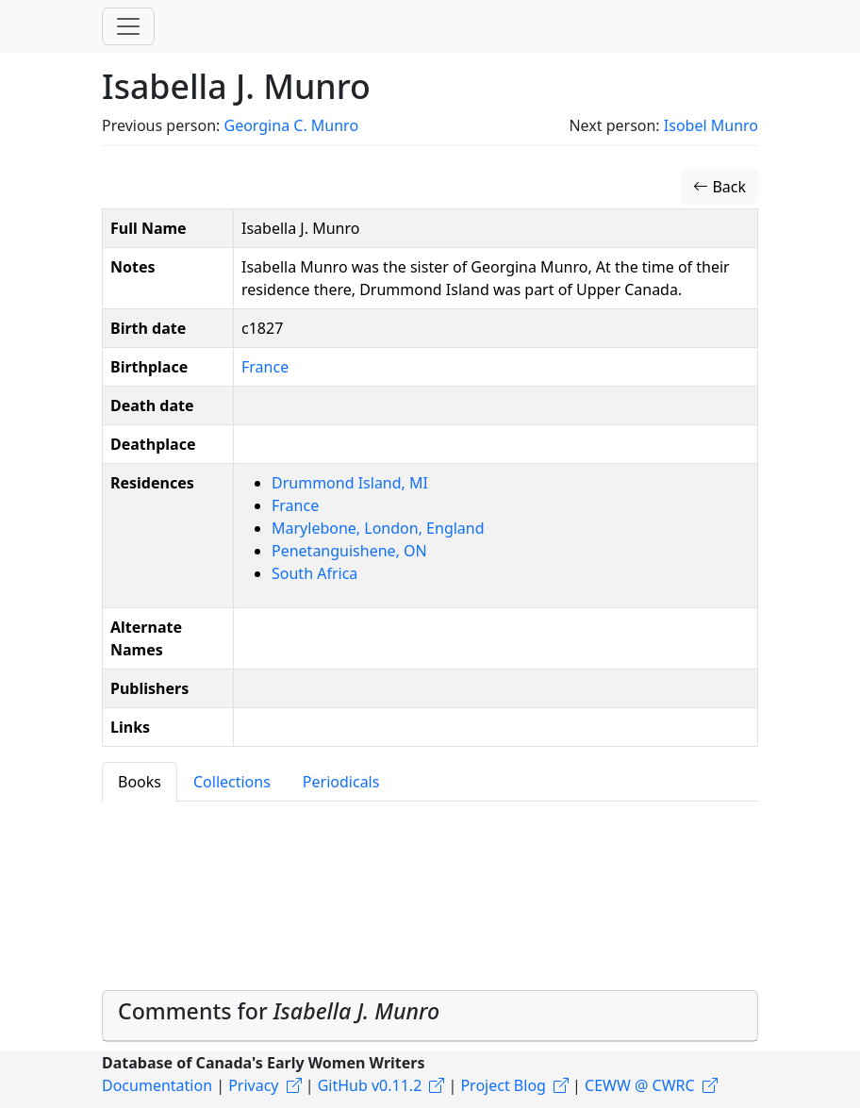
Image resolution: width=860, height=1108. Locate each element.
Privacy (253, 1085)
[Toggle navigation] (128, 26)
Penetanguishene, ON (349, 550)
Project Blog (502, 1085)
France (265, 366)
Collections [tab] (232, 781)
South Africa (314, 573)
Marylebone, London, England (378, 528)
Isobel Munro (711, 125)
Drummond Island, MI (350, 482)
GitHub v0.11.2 (370, 1085)
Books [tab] (139, 781)
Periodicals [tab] (341, 781)
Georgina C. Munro (290, 125)
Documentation (157, 1085)
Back (719, 186)
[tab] (430, 1016)
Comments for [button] (278, 1011)
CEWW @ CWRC (640, 1085)
